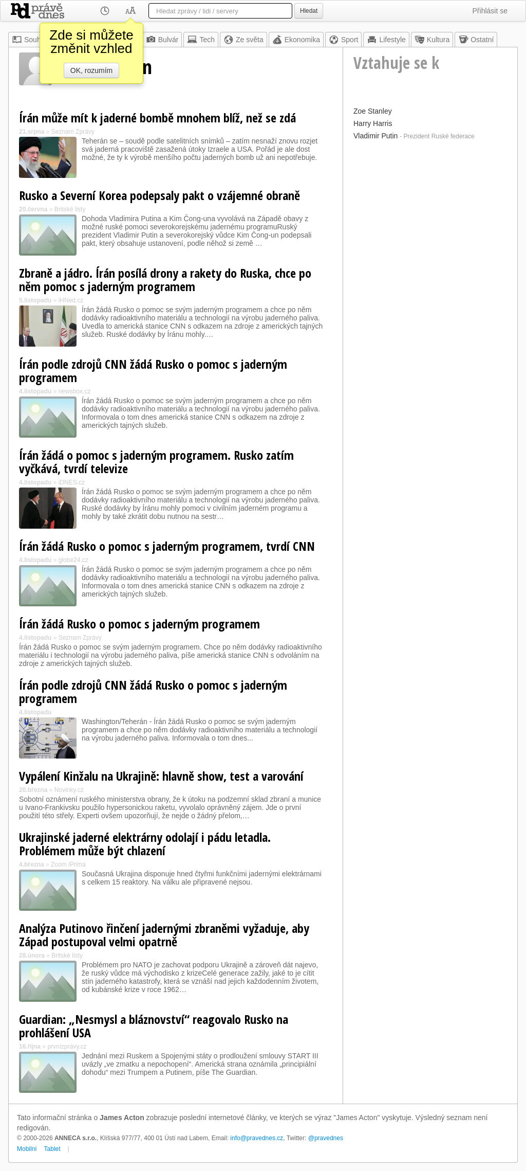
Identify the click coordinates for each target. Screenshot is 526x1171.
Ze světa (243, 39)
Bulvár (162, 39)
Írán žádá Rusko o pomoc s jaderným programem (139, 623)
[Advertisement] (430, 207)
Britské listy (70, 209)
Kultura (432, 39)
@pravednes (325, 1138)
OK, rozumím (91, 70)
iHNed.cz (71, 300)
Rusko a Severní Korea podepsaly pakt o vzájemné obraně (159, 195)
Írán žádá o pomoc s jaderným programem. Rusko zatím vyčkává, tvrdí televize (156, 461)
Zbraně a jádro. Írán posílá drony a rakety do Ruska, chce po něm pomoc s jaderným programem (165, 279)
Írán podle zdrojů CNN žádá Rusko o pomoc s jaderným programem (153, 370)
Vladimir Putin (375, 136)
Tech (201, 39)
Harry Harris (372, 123)
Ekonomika (296, 39)
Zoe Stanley (372, 111)
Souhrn (29, 39)
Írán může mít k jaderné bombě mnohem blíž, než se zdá (157, 117)
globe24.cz (73, 560)
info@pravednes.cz (256, 1138)
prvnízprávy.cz (66, 1046)
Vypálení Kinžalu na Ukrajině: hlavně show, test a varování (161, 775)
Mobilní (27, 1148)
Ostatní (476, 39)
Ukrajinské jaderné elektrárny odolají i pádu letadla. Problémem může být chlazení (145, 843)
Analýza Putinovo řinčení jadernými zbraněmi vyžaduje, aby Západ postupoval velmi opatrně (164, 935)
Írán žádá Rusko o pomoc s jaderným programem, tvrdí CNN (167, 545)
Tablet (52, 1148)
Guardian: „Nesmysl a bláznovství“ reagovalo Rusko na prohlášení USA (153, 1026)
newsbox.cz (75, 391)
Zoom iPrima (68, 864)
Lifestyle (386, 39)
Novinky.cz (69, 790)
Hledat (308, 10)
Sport (343, 39)
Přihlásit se (490, 11)
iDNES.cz (72, 482)
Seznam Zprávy (73, 131)
